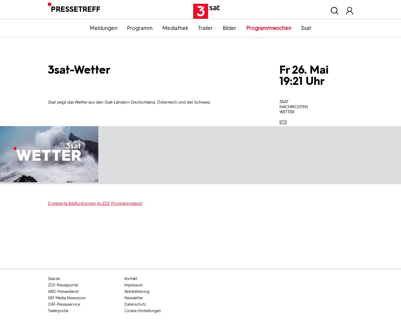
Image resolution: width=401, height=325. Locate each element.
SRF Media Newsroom (67, 298)
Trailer (205, 28)
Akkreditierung (136, 291)
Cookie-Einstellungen (142, 311)
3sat (306, 28)
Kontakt (130, 279)
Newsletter (133, 298)
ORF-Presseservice (64, 304)
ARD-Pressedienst (63, 291)
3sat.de (54, 279)
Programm (140, 28)
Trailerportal (58, 311)
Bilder (230, 28)
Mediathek (175, 28)
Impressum (133, 285)
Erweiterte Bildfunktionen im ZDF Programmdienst (95, 203)
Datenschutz (135, 304)
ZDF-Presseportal (63, 285)
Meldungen (103, 28)
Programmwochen (268, 28)
